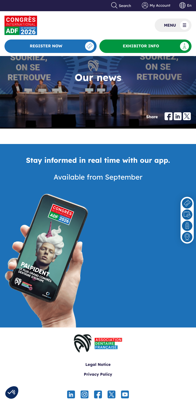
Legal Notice (98, 364)
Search (121, 6)
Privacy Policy (98, 374)
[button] (12, 392)
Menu (176, 25)
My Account (156, 6)
